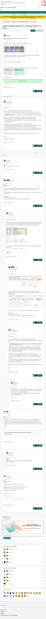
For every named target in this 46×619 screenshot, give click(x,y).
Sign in (34, 12)
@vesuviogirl (8, 107)
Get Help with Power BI (22, 21)
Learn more (3, 3)
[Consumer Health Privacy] (13, 615)
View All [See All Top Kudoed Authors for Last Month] (5, 586)
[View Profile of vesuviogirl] (8, 35)
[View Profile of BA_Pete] (9, 411)
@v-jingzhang (7, 166)
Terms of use (3, 611)
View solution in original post (9, 138)
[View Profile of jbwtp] (7, 101)
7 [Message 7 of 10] (11, 372)
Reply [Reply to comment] (40, 145)
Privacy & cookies (3, 610)
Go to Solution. (24, 80)
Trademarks (2, 613)
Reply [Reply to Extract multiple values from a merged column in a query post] (40, 91)
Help (37, 12)
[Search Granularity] (15, 15)
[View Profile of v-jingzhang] (11, 180)
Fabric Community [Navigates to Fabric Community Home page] (12, 7)
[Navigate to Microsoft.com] (4, 7)
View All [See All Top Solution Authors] (5, 564)
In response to (7, 103)
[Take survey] (7, 538)
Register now (32, 17)
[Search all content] (32, 15)
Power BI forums (7, 21)
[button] (33, 31)
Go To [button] (41, 12)
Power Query (33, 21)
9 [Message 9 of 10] (11, 319)
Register (30, 12)
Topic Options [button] (39, 30)
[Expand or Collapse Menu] (1, 10)
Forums (14, 21)
